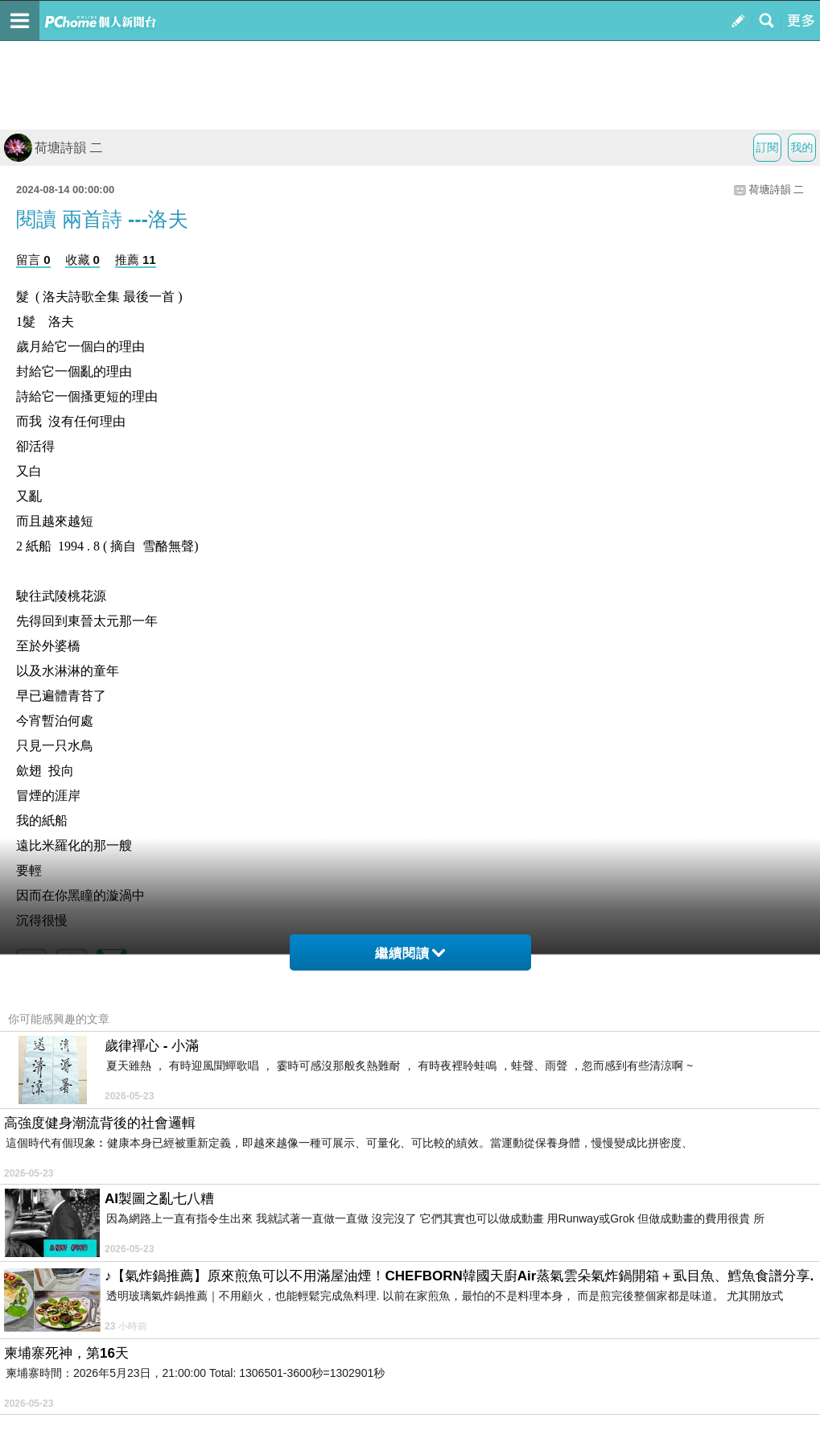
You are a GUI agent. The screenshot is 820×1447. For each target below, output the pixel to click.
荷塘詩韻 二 (53, 148)
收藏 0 (82, 259)
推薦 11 (135, 259)
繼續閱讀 (410, 953)
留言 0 (33, 259)
